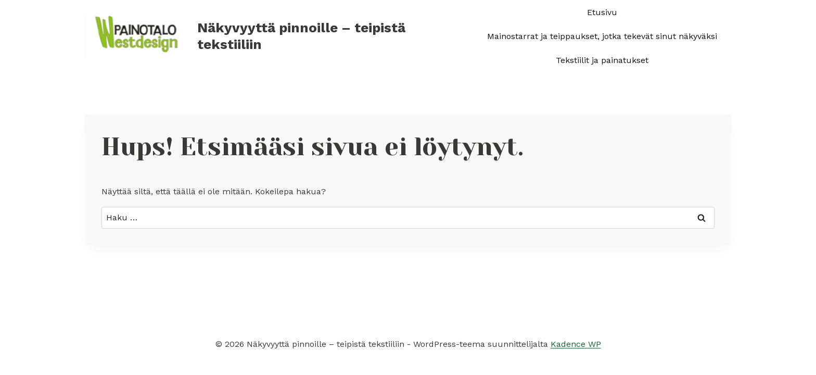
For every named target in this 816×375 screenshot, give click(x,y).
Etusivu (602, 12)
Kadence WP (576, 344)
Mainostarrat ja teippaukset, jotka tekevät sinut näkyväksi (602, 36)
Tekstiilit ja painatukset (602, 60)
